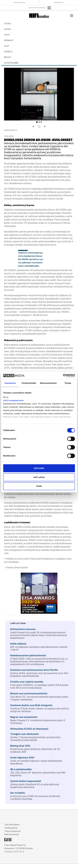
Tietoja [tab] (68, 383)
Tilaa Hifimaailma (12, 824)
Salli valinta (39, 477)
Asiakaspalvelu (11, 828)
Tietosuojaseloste (12, 831)
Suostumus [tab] (10, 383)
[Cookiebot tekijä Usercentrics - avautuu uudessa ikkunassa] (63, 375)
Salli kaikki (39, 468)
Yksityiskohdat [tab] (28, 383)
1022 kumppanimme (13, 400)
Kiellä (39, 486)
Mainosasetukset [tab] (48, 383)
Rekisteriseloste (11, 834)
